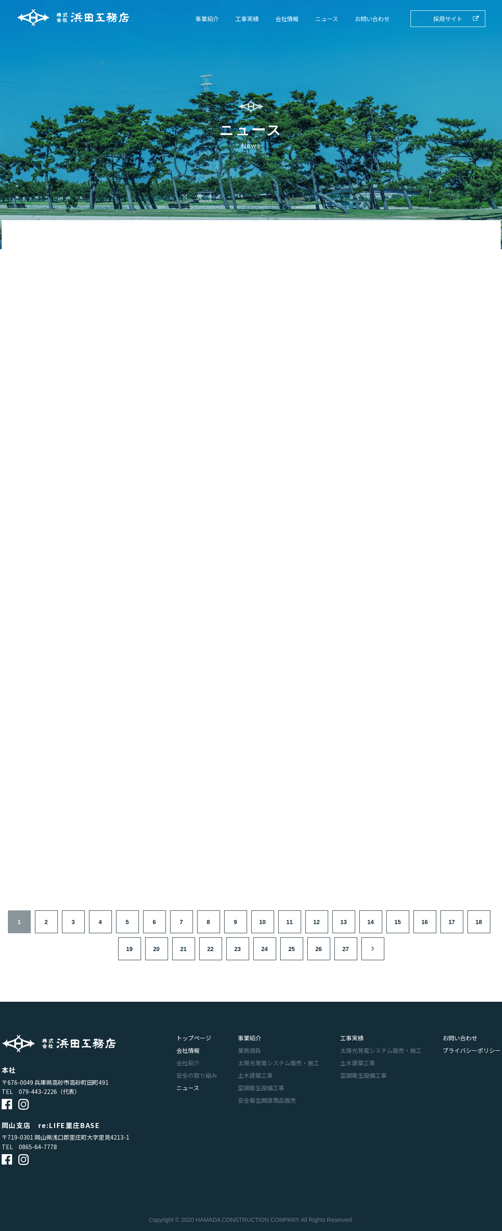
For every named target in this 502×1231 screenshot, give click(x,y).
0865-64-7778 (38, 1147)
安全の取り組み (196, 1075)
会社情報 (287, 19)
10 (262, 922)
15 (397, 922)
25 (291, 949)
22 (210, 949)
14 (370, 922)
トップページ (193, 1038)
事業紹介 (207, 19)
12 (316, 922)
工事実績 (247, 19)
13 (343, 922)
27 (345, 949)
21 (183, 949)
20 (156, 949)
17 (451, 922)
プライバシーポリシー (472, 1050)
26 (318, 949)
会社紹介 (188, 1063)
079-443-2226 (38, 1091)
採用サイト (447, 19)
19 (129, 949)
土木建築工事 (255, 1075)
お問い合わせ (372, 19)
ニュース (326, 19)
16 (424, 922)
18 (478, 922)
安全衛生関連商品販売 (267, 1100)
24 (264, 949)
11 (289, 922)
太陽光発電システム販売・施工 (278, 1063)
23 (237, 949)
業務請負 (249, 1050)
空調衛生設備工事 (261, 1088)
